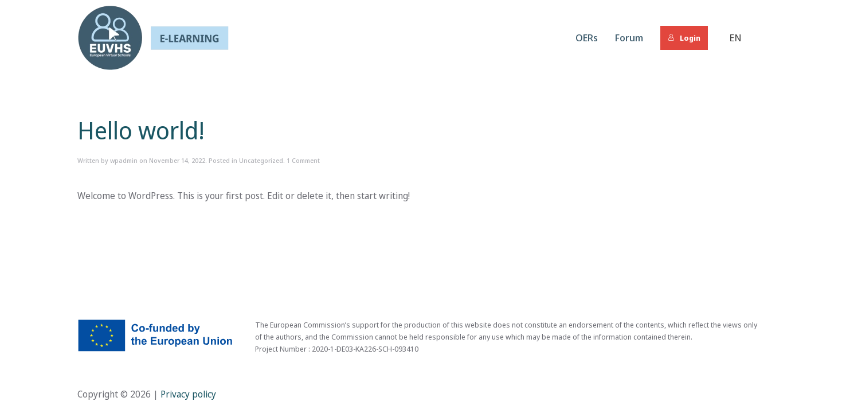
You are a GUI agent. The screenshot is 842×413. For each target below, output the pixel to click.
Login (684, 38)
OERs (586, 37)
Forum (629, 37)
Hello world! (141, 130)
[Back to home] (153, 38)
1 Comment (303, 160)
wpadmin (124, 160)
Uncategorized (261, 160)
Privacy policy (187, 394)
